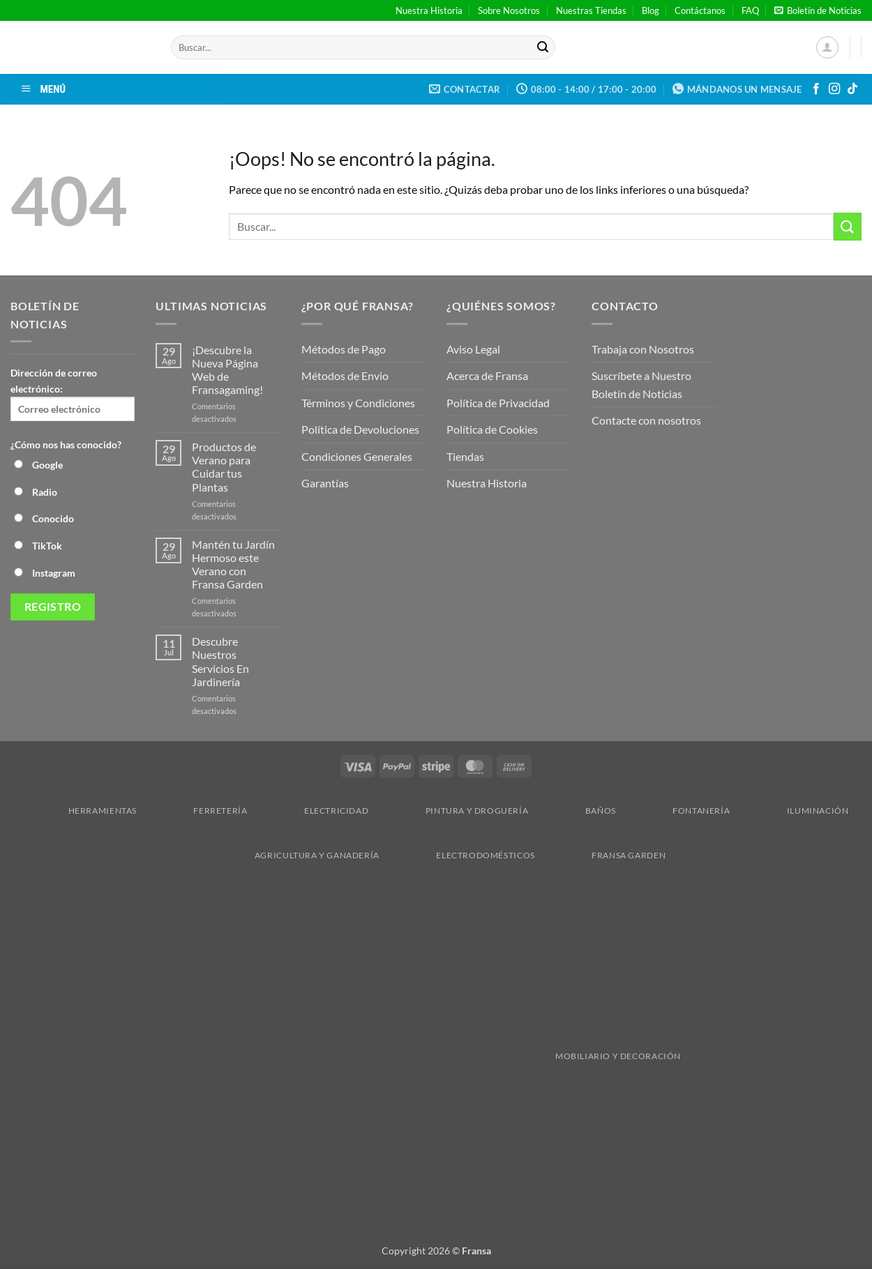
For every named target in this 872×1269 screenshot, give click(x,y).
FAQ (750, 10)
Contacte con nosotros (646, 420)
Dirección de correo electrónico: (72, 394)
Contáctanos (700, 10)
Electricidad (312, 810)
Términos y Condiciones (358, 402)
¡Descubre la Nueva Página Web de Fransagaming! (227, 370)
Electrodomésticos (461, 855)
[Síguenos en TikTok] (852, 89)
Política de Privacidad (498, 402)
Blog (650, 10)
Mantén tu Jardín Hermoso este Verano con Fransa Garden (233, 564)
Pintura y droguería (453, 810)
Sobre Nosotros (509, 10)
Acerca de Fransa (487, 375)
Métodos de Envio (345, 375)
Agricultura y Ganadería (292, 855)
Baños (576, 810)
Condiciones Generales (356, 456)
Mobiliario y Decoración (438, 1056)
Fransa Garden (604, 855)
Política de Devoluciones (360, 429)
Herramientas (78, 810)
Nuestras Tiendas (591, 10)
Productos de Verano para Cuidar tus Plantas (224, 467)
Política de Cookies (492, 429)
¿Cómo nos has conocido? (65, 444)
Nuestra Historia (429, 10)
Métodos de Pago (343, 349)
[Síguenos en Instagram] (834, 89)
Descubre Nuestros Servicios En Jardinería (220, 661)
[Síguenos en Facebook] (816, 89)
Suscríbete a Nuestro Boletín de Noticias (641, 384)
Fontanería (677, 810)
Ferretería (196, 810)
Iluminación (794, 810)
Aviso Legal (473, 349)
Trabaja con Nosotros (643, 349)
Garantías (325, 482)
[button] (818, 10)
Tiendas (465, 456)
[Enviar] (543, 47)
